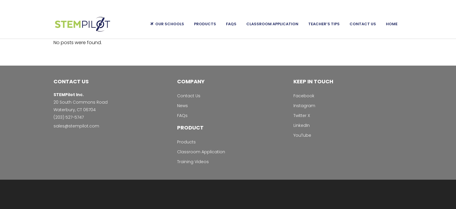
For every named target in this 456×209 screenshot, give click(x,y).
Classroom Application (201, 152)
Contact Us (188, 96)
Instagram (304, 106)
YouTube (302, 135)
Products (186, 142)
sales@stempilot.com (76, 126)
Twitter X (301, 115)
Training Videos (193, 162)
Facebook (303, 96)
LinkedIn (301, 125)
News (182, 106)
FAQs (182, 115)
